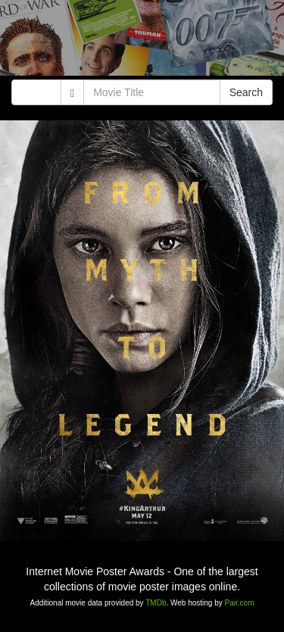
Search (246, 92)
